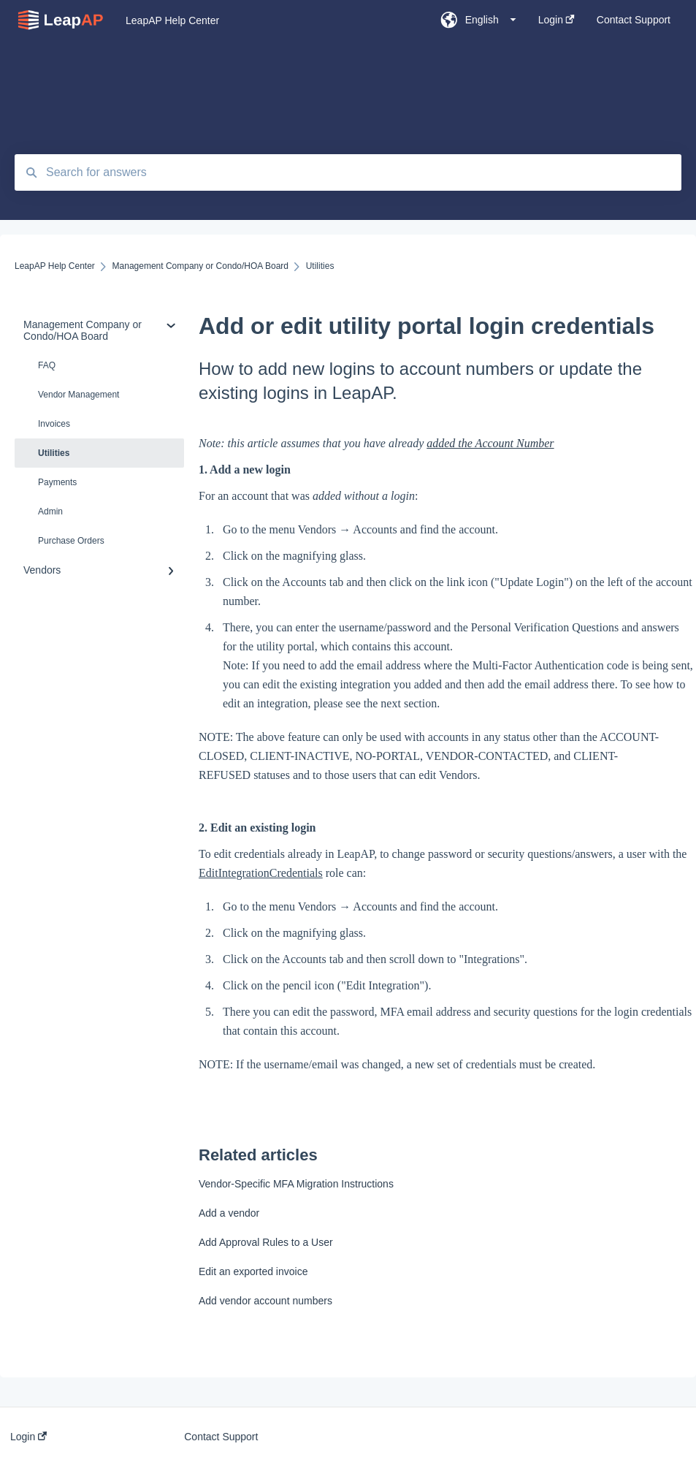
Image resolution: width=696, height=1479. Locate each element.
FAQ (47, 365)
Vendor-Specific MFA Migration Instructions (296, 1184)
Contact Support (221, 1436)
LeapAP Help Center (172, 20)
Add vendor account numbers (265, 1301)
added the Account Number (490, 443)
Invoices (54, 424)
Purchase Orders (71, 541)
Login (28, 1436)
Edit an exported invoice (253, 1271)
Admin (50, 511)
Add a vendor (229, 1213)
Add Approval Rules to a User (266, 1242)
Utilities (53, 453)
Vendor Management (78, 394)
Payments (57, 482)
